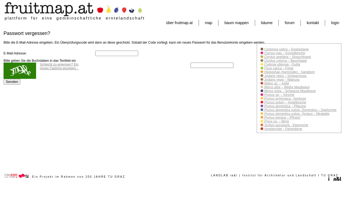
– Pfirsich (281, 117)
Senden (12, 82)
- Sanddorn (289, 72)
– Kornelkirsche (284, 53)
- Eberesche (285, 125)
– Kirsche (278, 95)
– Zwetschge (299, 110)
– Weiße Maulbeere (286, 87)
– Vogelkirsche (284, 102)
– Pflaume (284, 106)
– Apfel (276, 83)
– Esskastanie (286, 49)
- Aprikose (284, 98)
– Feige (278, 68)
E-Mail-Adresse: (15, 53)
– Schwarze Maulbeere (289, 91)
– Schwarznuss (284, 76)
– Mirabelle (296, 114)
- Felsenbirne (282, 129)
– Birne (276, 121)
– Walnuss (281, 80)
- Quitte (281, 64)
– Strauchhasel (287, 57)
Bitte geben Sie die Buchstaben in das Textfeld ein (40, 61)
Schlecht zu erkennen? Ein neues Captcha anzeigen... (59, 66)
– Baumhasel (285, 61)
